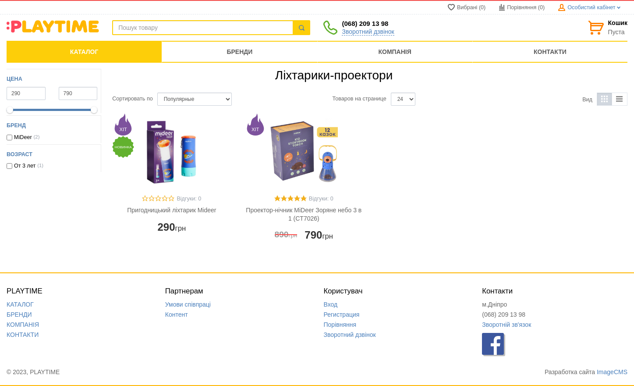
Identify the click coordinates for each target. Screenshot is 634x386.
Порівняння (340, 324)
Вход (331, 304)
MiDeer (23, 137)
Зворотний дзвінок (368, 31)
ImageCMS (612, 371)
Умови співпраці (188, 304)
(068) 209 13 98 (365, 23)
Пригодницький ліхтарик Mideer (171, 210)
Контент (176, 314)
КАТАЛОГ (20, 304)
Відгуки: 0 (189, 199)
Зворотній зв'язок (506, 324)
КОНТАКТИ (23, 334)
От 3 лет (24, 166)
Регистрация (342, 314)
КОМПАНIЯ (23, 324)
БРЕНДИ (19, 314)
